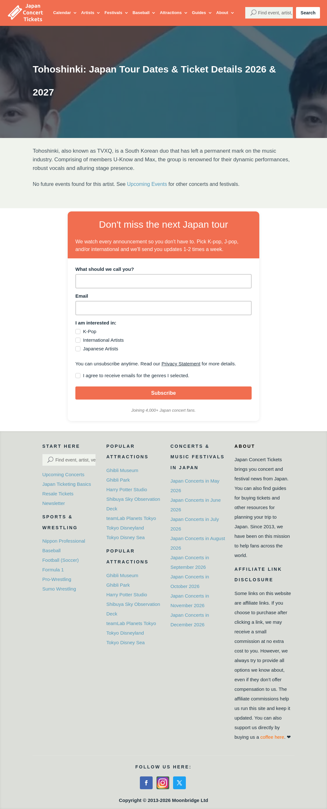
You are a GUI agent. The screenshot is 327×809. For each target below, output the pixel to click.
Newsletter (53, 503)
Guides (199, 12)
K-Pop (89, 331)
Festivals (113, 12)
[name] (163, 281)
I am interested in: (95, 322)
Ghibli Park (118, 480)
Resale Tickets (57, 493)
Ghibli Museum (122, 470)
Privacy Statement (181, 363)
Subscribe (163, 393)
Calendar (62, 12)
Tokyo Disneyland (125, 527)
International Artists (103, 340)
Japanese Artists (100, 348)
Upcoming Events (147, 184)
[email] (163, 308)
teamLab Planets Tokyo (131, 518)
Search (308, 12)
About (222, 12)
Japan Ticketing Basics (66, 484)
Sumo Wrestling (59, 588)
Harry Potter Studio (126, 489)
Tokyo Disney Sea (125, 537)
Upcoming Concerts (63, 474)
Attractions (171, 12)
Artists (87, 12)
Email (81, 296)
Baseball (141, 12)
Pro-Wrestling (56, 579)
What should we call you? (104, 269)
